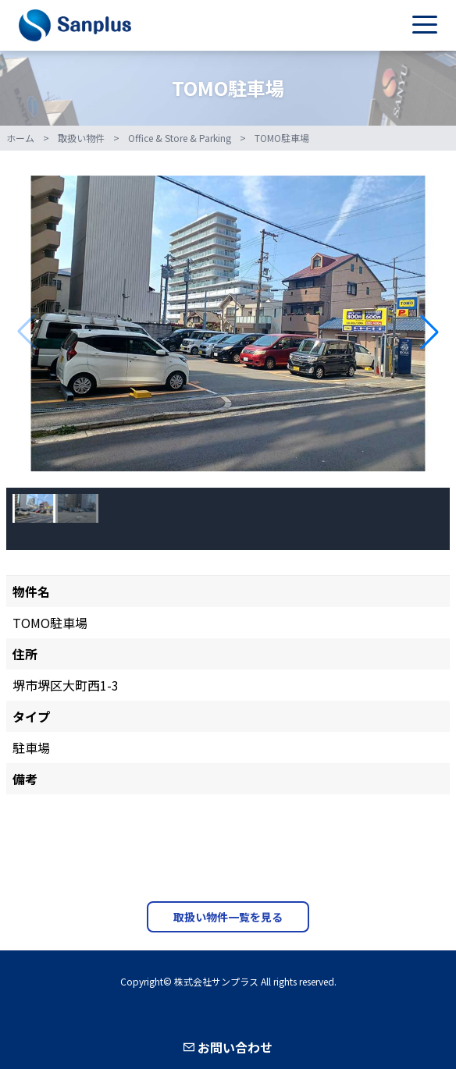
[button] (429, 331)
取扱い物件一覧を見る (228, 917)
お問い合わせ (228, 1047)
